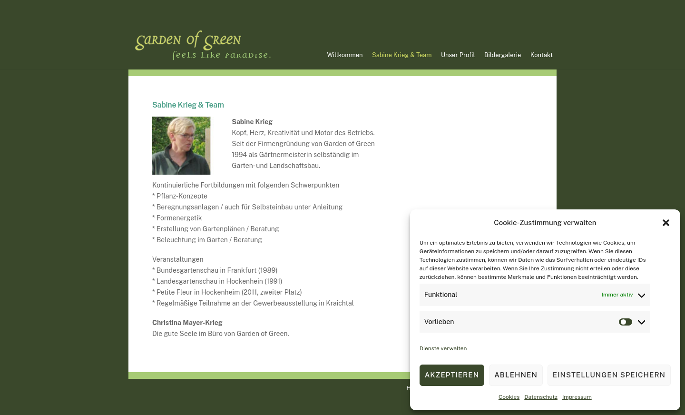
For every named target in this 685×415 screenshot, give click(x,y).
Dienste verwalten (443, 348)
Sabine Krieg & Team (402, 55)
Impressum (577, 397)
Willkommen (345, 55)
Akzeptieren (452, 375)
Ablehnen (516, 375)
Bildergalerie (502, 55)
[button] (666, 222)
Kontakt (541, 55)
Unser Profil (458, 55)
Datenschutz (541, 397)
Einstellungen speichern (609, 375)
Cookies (509, 397)
